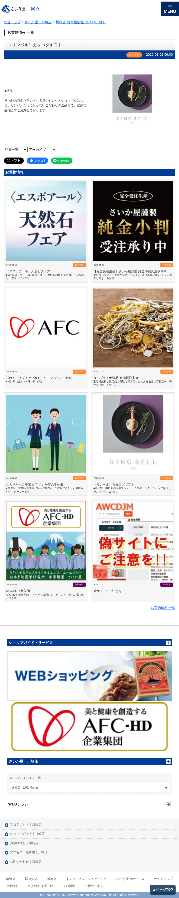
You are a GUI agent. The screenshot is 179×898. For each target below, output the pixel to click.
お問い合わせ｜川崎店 (25, 861)
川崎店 (51, 878)
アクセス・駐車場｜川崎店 (29, 852)
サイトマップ (163, 878)
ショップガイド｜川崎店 (27, 833)
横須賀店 (31, 878)
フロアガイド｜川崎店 (25, 824)
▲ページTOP (163, 889)
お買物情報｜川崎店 (24, 843)
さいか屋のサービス (130, 878)
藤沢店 (10, 878)
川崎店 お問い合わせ (25, 787)
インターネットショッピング (86, 878)
